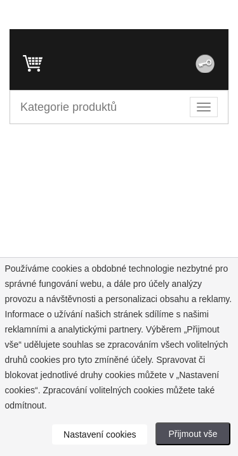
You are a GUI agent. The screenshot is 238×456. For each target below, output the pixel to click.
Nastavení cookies (99, 434)
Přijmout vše (192, 434)
